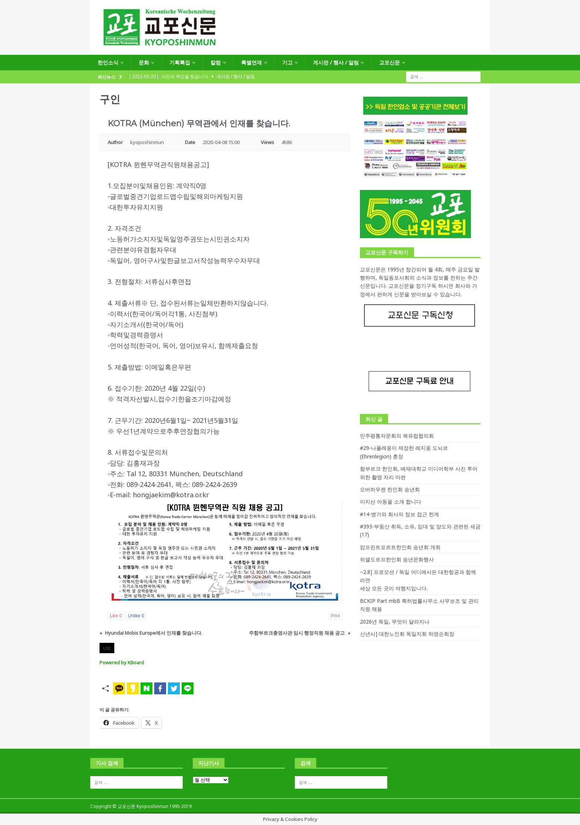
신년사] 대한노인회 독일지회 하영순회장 (407, 633)
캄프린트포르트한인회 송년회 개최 (400, 547)
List (107, 648)
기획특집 (179, 62)
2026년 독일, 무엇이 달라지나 (394, 621)
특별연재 (251, 62)
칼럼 (215, 62)
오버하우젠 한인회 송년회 (390, 489)
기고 (287, 62)
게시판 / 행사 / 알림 (336, 62)
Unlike (136, 615)
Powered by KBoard (122, 662)
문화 (144, 62)
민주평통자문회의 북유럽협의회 (397, 435)
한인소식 (108, 62)
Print (335, 615)
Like (116, 615)
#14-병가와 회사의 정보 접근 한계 (399, 514)
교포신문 (389, 62)
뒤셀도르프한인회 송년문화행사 (397, 559)
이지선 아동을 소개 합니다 (390, 501)
